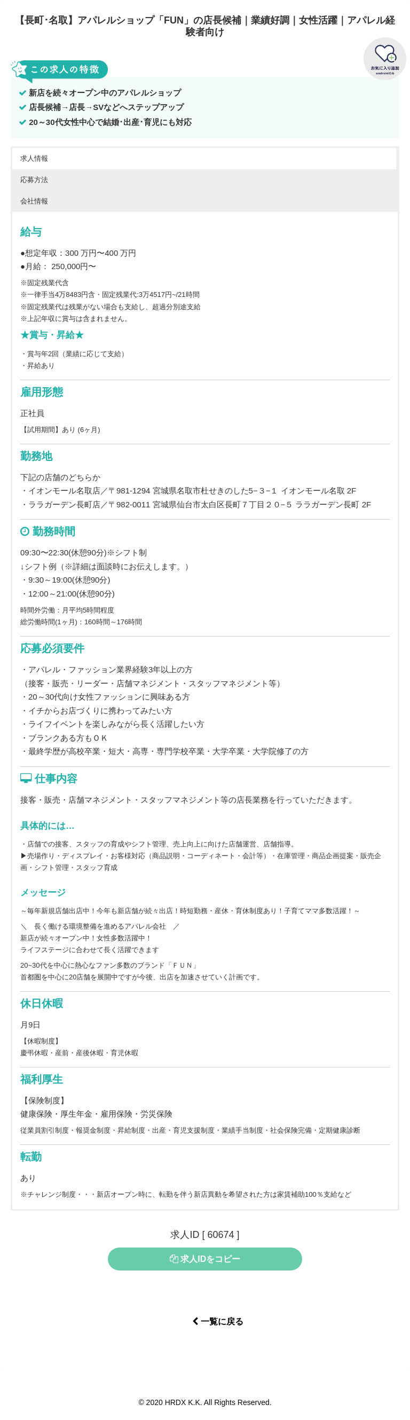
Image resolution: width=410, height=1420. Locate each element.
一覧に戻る (218, 1321)
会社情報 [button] (34, 201)
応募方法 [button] (34, 180)
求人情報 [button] (34, 158)
